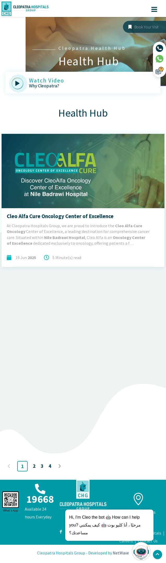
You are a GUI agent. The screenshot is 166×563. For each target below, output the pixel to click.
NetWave (121, 552)
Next (60, 466)
